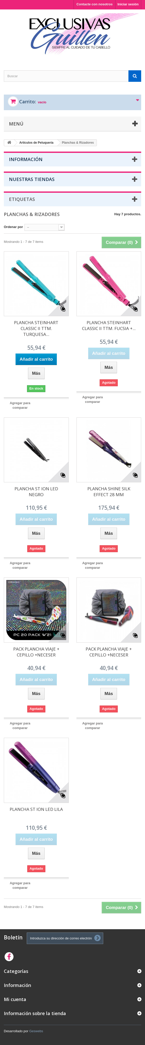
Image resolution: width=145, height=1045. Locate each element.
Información (26, 159)
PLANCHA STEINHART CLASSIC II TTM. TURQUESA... (36, 328)
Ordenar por (13, 227)
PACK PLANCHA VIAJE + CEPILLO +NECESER (36, 652)
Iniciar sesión (128, 4)
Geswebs (36, 1031)
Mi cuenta (15, 999)
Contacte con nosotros (94, 4)
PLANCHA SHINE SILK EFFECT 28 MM (108, 491)
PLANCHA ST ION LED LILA (36, 809)
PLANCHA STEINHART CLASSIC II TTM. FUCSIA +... (109, 325)
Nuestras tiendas (32, 179)
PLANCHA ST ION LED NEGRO (36, 491)
